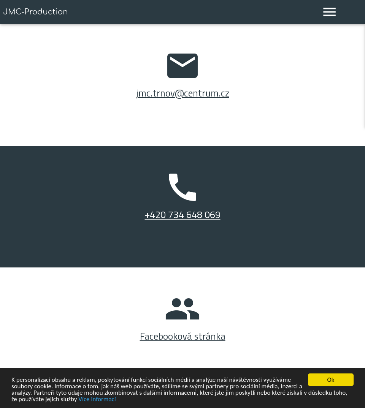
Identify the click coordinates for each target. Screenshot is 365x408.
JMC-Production (35, 12)
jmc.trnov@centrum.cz (182, 93)
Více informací (97, 399)
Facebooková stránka (182, 336)
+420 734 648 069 (183, 214)
